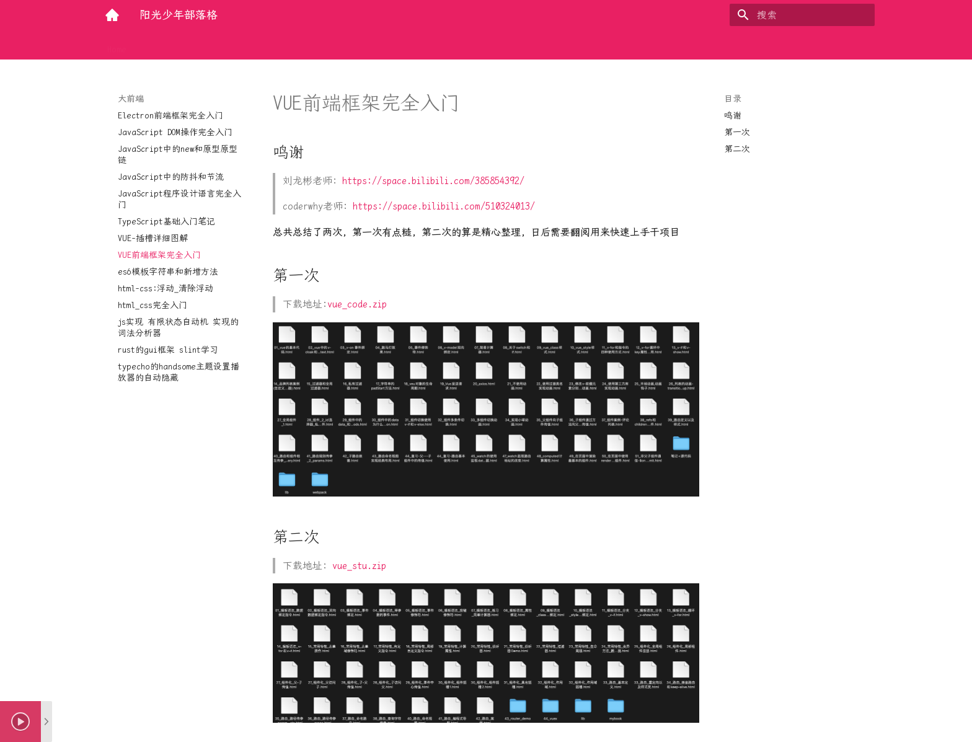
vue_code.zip (357, 304)
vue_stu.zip (359, 566)
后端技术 (158, 45)
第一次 (737, 132)
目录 (732, 99)
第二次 (737, 149)
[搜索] (802, 15)
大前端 (204, 45)
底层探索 (298, 45)
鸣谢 (732, 115)
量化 (339, 45)
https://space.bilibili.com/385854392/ (433, 181)
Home (116, 45)
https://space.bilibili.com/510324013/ (444, 206)
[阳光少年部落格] (112, 14)
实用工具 (249, 45)
